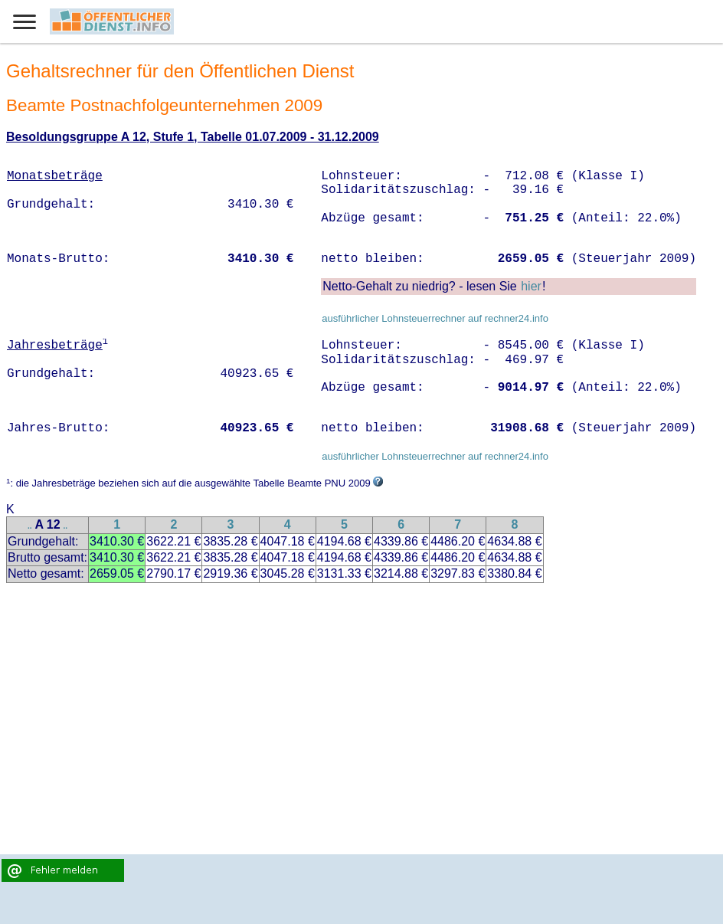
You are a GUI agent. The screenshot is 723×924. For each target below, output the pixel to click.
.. (30, 526)
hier (531, 286)
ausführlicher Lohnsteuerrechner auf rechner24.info (435, 318)
